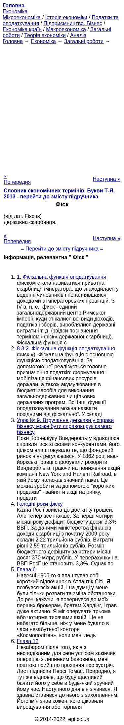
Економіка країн (22, 29)
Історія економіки (66, 17)
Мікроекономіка (22, 17)
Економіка (15, 11)
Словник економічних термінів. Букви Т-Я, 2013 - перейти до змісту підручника (59, 193)
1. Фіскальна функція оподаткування (61, 277)
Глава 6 (26, 569)
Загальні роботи (83, 41)
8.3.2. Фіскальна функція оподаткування (66, 348)
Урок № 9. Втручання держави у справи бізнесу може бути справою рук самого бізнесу (65, 426)
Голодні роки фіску (39, 504)
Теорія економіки (44, 35)
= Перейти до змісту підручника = (62, 249)
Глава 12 (27, 641)
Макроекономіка (66, 29)
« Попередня (17, 179)
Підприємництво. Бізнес (72, 23)
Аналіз (78, 35)
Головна (13, 41)
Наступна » (106, 179)
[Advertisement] (62, 106)
